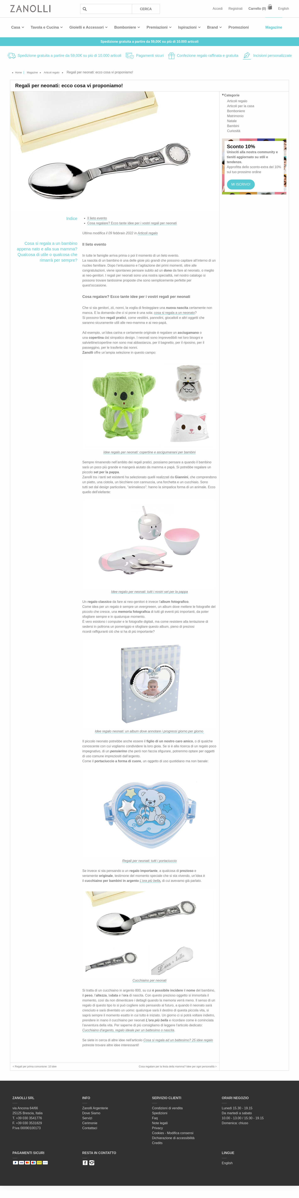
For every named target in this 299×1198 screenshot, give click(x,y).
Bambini (233, 125)
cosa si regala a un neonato (174, 312)
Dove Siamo (91, 1125)
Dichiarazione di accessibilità (173, 1150)
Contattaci (89, 1140)
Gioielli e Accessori (86, 27)
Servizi (87, 1130)
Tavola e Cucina (45, 27)
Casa (15, 27)
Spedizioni (159, 1125)
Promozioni (238, 27)
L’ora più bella (150, 880)
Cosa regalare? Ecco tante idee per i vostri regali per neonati (132, 223)
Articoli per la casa (240, 105)
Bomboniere (125, 27)
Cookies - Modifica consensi (172, 1145)
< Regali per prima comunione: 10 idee (41, 1067)
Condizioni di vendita (167, 1120)
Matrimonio (235, 115)
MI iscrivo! (241, 183)
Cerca (145, 9)
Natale (232, 120)
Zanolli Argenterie (95, 1120)
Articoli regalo (64, 72)
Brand (212, 27)
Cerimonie (89, 1135)
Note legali (160, 1135)
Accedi (218, 8)
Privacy (157, 1140)
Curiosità (233, 130)
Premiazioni (157, 27)
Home (21, 72)
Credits (157, 1155)
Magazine (273, 27)
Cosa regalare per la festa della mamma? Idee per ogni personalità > (167, 1072)
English (283, 8)
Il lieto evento (97, 218)
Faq (155, 1130)
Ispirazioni (187, 27)
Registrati (236, 8)
